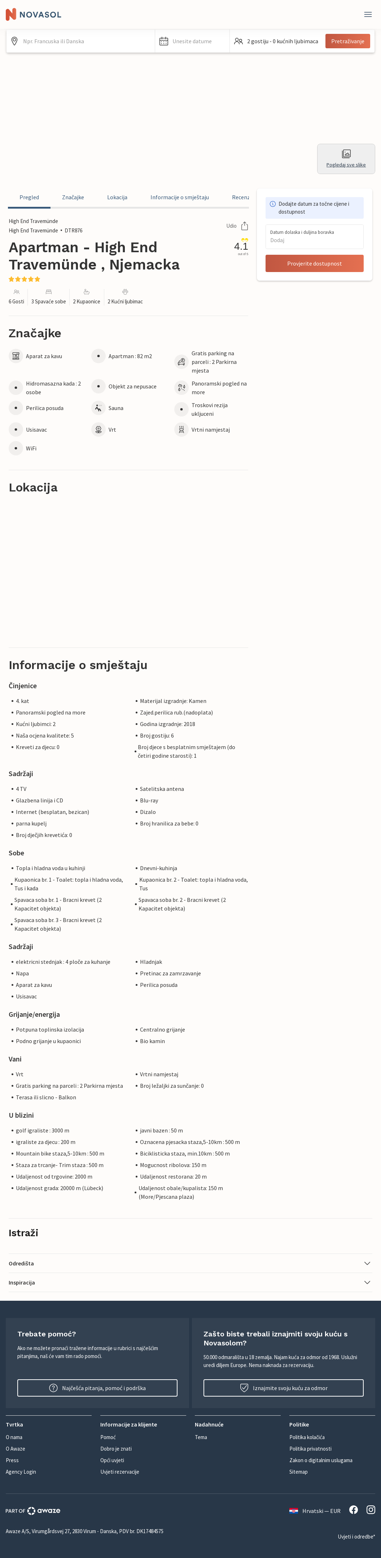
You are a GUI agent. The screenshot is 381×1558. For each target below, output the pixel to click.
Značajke (73, 197)
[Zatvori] (368, 14)
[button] (192, 41)
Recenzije (244, 197)
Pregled (29, 197)
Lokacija (117, 197)
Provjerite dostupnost (314, 263)
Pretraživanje (347, 41)
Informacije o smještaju (179, 197)
